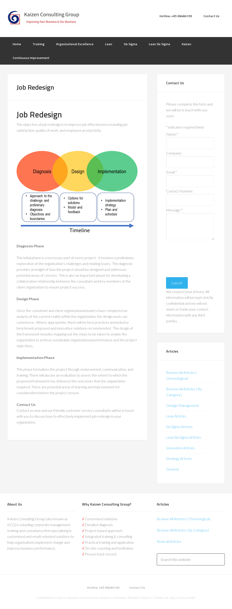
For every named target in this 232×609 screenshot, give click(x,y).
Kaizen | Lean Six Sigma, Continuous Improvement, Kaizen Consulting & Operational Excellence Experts (43, 18)
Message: (174, 210)
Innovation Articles (180, 448)
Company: (174, 153)
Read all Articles (169, 541)
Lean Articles (176, 416)
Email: (171, 172)
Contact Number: (179, 191)
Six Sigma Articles (179, 426)
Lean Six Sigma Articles (183, 437)
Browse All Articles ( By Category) (183, 530)
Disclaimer (186, 598)
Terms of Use (164, 598)
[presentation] (184, 257)
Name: (172, 134)
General (172, 469)
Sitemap (119, 598)
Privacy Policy (140, 598)
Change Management (182, 405)
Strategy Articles (179, 458)
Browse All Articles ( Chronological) (183, 519)
